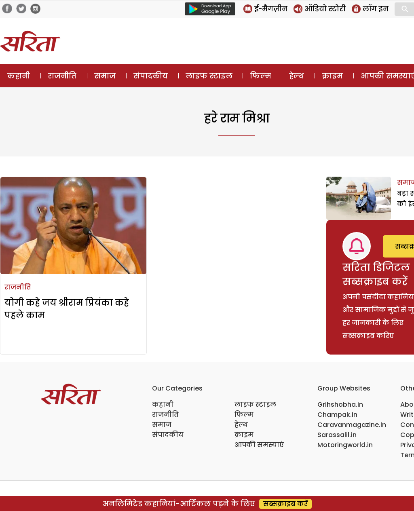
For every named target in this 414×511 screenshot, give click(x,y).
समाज (105, 76)
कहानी (18, 76)
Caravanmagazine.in (351, 424)
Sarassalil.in (337, 434)
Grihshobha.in (340, 404)
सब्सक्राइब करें (285, 504)
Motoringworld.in (345, 445)
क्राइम (332, 76)
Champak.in (337, 414)
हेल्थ (296, 76)
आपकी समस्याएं (259, 445)
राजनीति (62, 76)
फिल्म (260, 76)
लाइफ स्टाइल (209, 76)
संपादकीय (150, 76)
